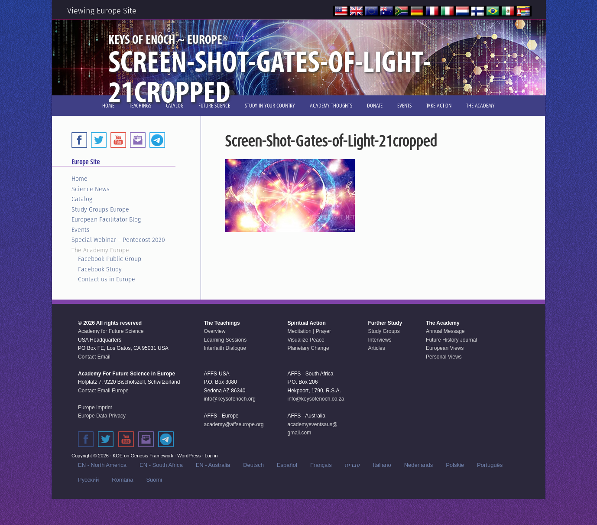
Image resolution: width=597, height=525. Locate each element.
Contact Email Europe (103, 391)
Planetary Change (308, 348)
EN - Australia (213, 465)
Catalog (81, 199)
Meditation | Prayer (309, 331)
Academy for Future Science (110, 331)
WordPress (189, 455)
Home (79, 178)
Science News (90, 189)
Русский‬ (88, 479)
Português (490, 465)
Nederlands (418, 465)
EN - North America (102, 465)
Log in (211, 455)
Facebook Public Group (109, 258)
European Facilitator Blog (106, 219)
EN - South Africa (161, 465)
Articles (376, 348)
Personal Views (444, 357)
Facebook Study (100, 269)
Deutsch (253, 465)
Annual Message (445, 331)
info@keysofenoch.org (230, 399)
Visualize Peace (306, 340)
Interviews (379, 340)
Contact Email (94, 357)
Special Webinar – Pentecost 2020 (118, 239)
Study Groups (383, 331)
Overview (214, 331)
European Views (445, 348)
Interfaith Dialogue (225, 348)
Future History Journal (451, 340)
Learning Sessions (225, 340)
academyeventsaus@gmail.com (313, 428)
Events (80, 229)
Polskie (455, 465)
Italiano (382, 465)
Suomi (154, 479)
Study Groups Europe (100, 209)
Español (287, 465)
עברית (352, 465)
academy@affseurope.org (233, 424)
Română (122, 479)
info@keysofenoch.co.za (316, 399)
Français (321, 465)
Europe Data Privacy (102, 416)
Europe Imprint (95, 407)
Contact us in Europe (106, 279)
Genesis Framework (152, 455)
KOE (118, 455)
